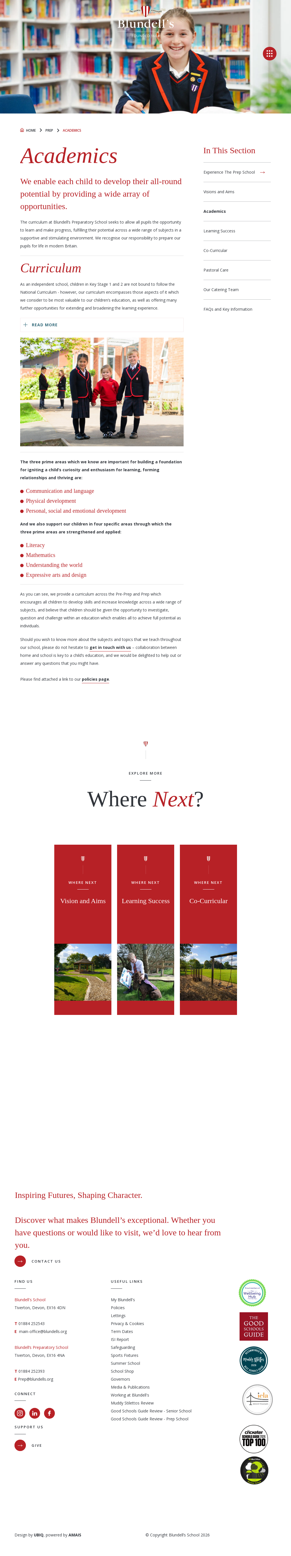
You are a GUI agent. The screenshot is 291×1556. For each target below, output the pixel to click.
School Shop (122, 1371)
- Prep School (175, 1419)
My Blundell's (123, 1299)
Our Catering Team (221, 289)
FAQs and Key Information (227, 309)
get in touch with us (110, 647)
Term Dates (122, 1331)
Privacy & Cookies (127, 1323)
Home (31, 130)
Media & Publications (130, 1387)
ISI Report (120, 1339)
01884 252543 (31, 1323)
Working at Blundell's (130, 1395)
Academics (214, 211)
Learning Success (219, 231)
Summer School (125, 1363)
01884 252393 (31, 1371)
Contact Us (46, 1261)
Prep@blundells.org (35, 1379)
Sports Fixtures (124, 1355)
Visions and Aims (218, 191)
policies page (95, 679)
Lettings (118, 1315)
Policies (118, 1307)
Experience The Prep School (229, 172)
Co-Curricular (215, 250)
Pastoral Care (215, 270)
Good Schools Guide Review (137, 1411)
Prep (49, 130)
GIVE (37, 1445)
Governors (120, 1379)
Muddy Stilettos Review (132, 1403)
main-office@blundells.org (43, 1331)
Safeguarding (123, 1347)
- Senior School (177, 1411)
